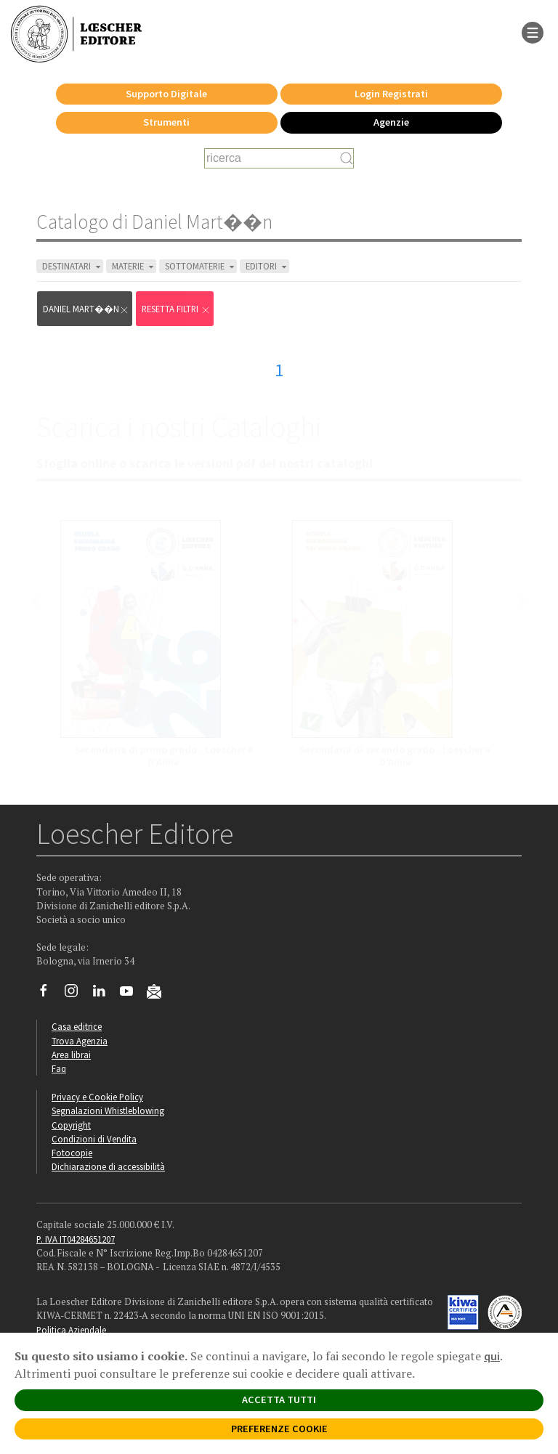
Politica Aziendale (71, 1330)
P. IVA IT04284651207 (75, 1239)
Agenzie (391, 122)
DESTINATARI (72, 266)
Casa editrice (77, 1026)
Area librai (71, 1054)
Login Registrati (391, 93)
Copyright (71, 1125)
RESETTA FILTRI (176, 309)
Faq (59, 1068)
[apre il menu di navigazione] (532, 31)
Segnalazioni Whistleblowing (108, 1110)
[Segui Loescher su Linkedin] (104, 994)
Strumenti (166, 122)
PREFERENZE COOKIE (279, 1428)
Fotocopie (72, 1152)
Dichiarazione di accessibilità (108, 1166)
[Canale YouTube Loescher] (132, 994)
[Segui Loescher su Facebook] (49, 994)
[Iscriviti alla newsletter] (159, 993)
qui (492, 1356)
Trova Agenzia (80, 1041)
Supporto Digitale (166, 93)
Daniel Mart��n (86, 309)
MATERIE (134, 266)
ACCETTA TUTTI (279, 1399)
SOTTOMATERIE (201, 266)
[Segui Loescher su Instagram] (76, 994)
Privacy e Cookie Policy (97, 1096)
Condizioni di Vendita (94, 1139)
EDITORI (267, 266)
